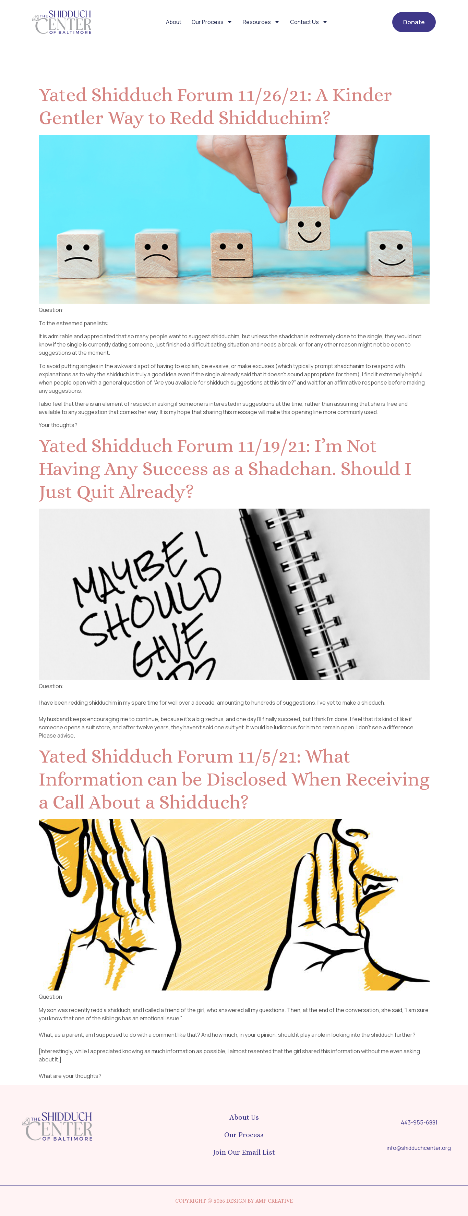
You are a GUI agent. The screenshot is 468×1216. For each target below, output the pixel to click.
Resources (261, 22)
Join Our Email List (244, 1152)
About (173, 22)
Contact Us (309, 22)
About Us (244, 1117)
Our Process (212, 22)
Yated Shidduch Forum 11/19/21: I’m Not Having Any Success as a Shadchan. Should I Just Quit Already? (225, 468)
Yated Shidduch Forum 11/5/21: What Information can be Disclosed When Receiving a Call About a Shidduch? (234, 779)
